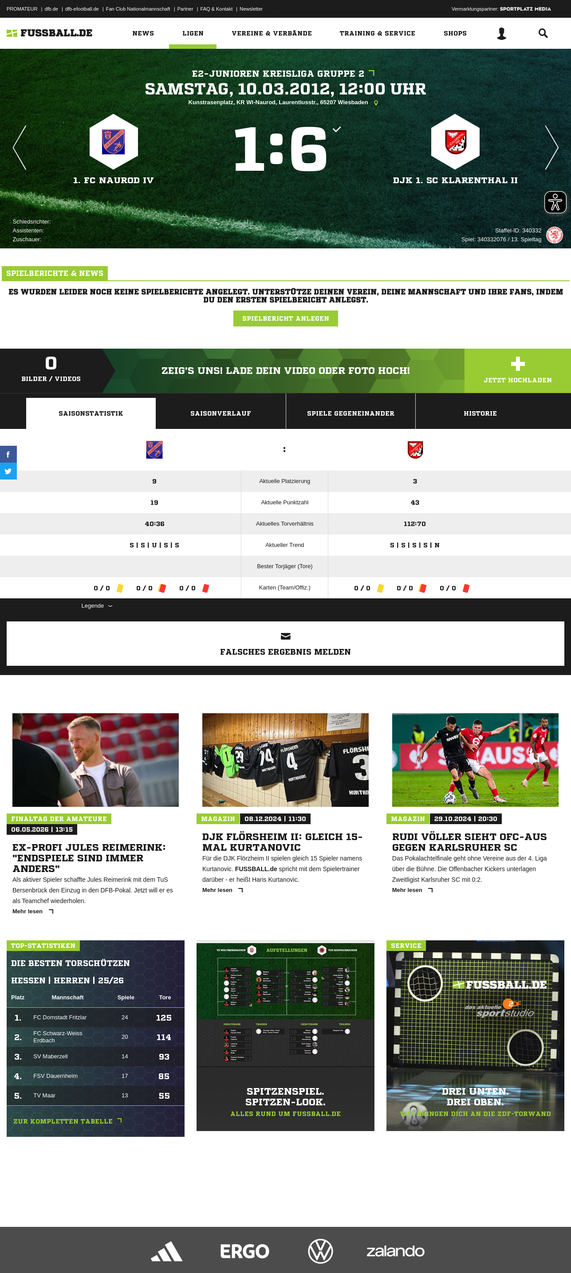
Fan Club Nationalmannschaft (138, 9)
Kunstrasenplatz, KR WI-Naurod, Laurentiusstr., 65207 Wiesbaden (286, 103)
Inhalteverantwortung (212, 1252)
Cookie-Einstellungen (267, 1252)
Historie (480, 413)
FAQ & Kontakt (217, 9)
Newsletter (251, 9)
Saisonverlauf (220, 413)
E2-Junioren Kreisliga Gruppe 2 (285, 74)
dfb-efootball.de (82, 9)
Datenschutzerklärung (63, 1252)
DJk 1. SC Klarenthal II (455, 180)
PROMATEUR (22, 9)
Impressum (19, 1252)
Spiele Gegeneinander (350, 413)
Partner (185, 9)
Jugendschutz (166, 1252)
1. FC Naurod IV (113, 180)
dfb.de (51, 9)
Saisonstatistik (91, 413)
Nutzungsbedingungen (118, 1252)
